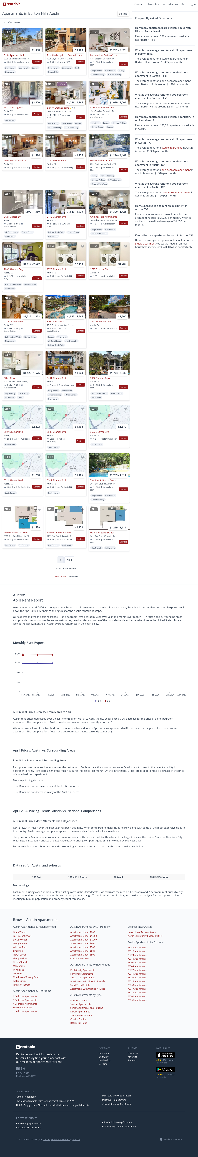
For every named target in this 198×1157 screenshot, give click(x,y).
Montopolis (19, 965)
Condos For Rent (78, 1019)
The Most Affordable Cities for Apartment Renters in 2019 (45, 1100)
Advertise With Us (173, 4)
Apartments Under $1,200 (83, 935)
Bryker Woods (20, 939)
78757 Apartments (137, 977)
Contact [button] (37, 61)
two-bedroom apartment (176, 192)
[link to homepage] (56, 1047)
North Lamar (19, 954)
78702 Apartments (137, 996)
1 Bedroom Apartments (25, 1011)
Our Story (104, 1053)
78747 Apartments (137, 947)
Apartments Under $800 (82, 932)
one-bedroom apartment (176, 170)
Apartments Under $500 (82, 954)
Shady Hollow (20, 958)
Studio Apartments (22, 1007)
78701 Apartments (137, 962)
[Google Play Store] (165, 1072)
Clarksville (18, 950)
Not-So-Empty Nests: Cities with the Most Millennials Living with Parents (52, 1105)
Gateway (17, 973)
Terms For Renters (60, 1139)
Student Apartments (80, 1004)
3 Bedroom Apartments (25, 1000)
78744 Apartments (137, 966)
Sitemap (132, 1060)
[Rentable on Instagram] (23, 1069)
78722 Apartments (137, 969)
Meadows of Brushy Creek (26, 977)
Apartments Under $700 (82, 947)
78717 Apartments (137, 988)
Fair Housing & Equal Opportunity (119, 1126)
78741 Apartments (137, 973)
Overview (104, 1056)
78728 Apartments (137, 981)
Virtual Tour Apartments (82, 977)
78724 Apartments (137, 954)
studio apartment (172, 147)
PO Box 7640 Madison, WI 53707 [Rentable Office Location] (26, 1075)
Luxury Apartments (80, 1011)
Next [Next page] (69, 559)
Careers (138, 4)
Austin (64, 576)
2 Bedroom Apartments (25, 996)
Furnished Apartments (81, 973)
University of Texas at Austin (142, 932)
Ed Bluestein (19, 980)
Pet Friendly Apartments (82, 969)
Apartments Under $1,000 (83, 939)
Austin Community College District (145, 935)
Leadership (104, 1060)
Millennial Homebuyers (114, 1099)
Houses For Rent (78, 1000)
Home (57, 576)
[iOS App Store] (165, 1057)
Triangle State (20, 943)
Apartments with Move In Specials (87, 981)
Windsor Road (20, 947)
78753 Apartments (137, 985)
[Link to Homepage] (12, 4)
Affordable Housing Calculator (117, 1122)
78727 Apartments (137, 951)
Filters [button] (123, 14)
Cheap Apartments (79, 958)
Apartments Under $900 (82, 943)
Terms (46, 1139)
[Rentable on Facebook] (18, 1069)
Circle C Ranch (20, 962)
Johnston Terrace (21, 984)
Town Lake (18, 969)
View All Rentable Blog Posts (116, 1104)
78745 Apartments (137, 958)
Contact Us (133, 1053)
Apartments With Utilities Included (87, 988)
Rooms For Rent (78, 1022)
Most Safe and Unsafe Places (116, 1095)
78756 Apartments (137, 1000)
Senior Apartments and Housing (86, 1007)
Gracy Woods (20, 932)
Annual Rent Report (26, 1096)
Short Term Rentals (80, 985)
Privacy (76, 1139)
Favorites (153, 4)
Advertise (132, 1056)
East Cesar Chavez (22, 935)
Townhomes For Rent (81, 1015)
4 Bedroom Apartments (25, 1003)
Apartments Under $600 (82, 950)
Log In (192, 4)
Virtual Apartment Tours (28, 1127)
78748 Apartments (137, 992)
